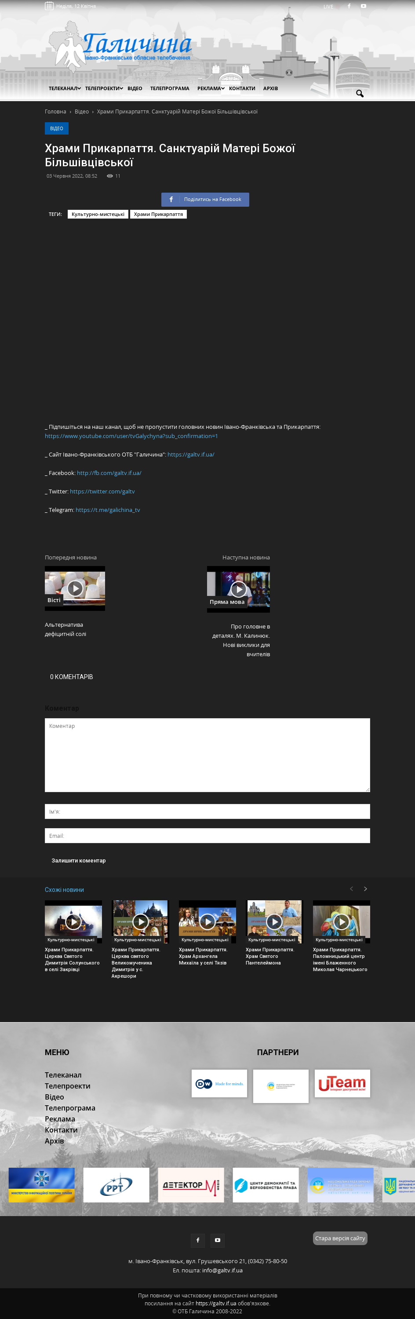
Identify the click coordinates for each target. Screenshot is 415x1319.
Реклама (211, 88)
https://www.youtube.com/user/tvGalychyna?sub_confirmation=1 (131, 436)
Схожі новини (64, 889)
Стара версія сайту (340, 1238)
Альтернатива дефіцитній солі (65, 629)
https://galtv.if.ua (216, 1303)
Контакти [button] (242, 88)
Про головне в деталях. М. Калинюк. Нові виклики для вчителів (241, 640)
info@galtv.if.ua (222, 1270)
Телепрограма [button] (169, 88)
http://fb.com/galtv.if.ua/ (109, 473)
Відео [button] (134, 88)
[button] (359, 94)
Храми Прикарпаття (158, 214)
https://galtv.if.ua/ (191, 454)
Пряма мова (227, 602)
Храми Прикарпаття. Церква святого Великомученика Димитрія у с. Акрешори (136, 963)
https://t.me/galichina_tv (108, 510)
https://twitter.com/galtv (102, 491)
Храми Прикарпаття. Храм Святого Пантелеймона (270, 956)
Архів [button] (270, 88)
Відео (56, 128)
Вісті (54, 600)
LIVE (331, 6)
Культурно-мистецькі (98, 214)
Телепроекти (104, 88)
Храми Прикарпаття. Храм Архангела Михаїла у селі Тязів (203, 956)
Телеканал (65, 88)
